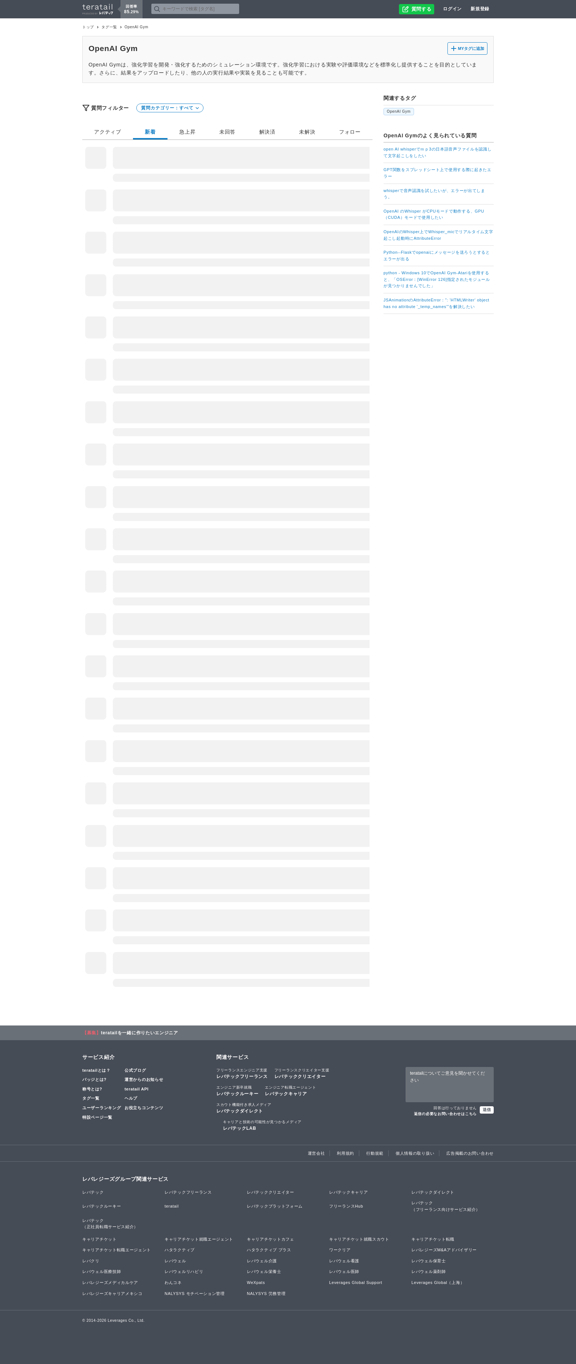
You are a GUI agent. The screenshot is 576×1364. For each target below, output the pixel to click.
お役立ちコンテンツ (144, 1108)
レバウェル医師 (344, 1271)
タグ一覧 (109, 27)
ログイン (452, 8)
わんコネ (173, 1282)
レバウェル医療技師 (101, 1271)
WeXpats (256, 1282)
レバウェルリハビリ (184, 1271)
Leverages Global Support (355, 1282)
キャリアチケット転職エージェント (116, 1250)
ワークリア (340, 1250)
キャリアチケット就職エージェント (199, 1239)
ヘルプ (131, 1098)
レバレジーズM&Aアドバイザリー (444, 1250)
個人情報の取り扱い (415, 1153)
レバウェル (175, 1261)
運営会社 (316, 1153)
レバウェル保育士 (428, 1261)
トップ (88, 27)
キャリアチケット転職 (432, 1239)
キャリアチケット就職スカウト (359, 1239)
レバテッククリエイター (302, 1073)
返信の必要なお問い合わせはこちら (445, 1114)
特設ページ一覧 (97, 1117)
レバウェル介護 (262, 1261)
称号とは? (92, 1089)
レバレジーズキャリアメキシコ (112, 1293)
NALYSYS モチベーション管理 (195, 1293)
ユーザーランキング (101, 1108)
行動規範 (375, 1153)
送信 (487, 1109)
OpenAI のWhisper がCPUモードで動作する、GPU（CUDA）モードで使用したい (434, 214)
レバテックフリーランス (242, 1073)
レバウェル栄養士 (264, 1271)
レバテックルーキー (237, 1090)
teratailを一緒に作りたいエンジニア (139, 1032)
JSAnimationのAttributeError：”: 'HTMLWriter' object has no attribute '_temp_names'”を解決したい (436, 303)
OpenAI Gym (399, 111)
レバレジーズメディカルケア (110, 1282)
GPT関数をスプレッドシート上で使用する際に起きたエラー (438, 172)
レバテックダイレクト (243, 1108)
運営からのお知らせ (144, 1079)
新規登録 (480, 8)
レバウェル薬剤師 (428, 1271)
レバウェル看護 (344, 1261)
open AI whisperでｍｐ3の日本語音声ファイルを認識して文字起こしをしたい (438, 152)
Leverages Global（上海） (437, 1282)
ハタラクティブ (180, 1250)
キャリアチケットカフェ (270, 1239)
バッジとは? (94, 1079)
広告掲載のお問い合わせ (470, 1153)
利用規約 (345, 1153)
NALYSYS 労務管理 (266, 1293)
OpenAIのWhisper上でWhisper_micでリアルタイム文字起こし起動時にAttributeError (438, 234)
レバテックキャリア (290, 1090)
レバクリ (91, 1261)
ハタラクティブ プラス (269, 1250)
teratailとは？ (96, 1070)
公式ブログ (135, 1070)
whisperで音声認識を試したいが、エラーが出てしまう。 (434, 193)
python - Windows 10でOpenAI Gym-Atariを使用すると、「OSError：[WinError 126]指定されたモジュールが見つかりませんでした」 (437, 279)
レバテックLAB (262, 1125)
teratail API (136, 1089)
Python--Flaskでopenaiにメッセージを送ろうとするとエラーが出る (437, 255)
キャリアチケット (99, 1239)
